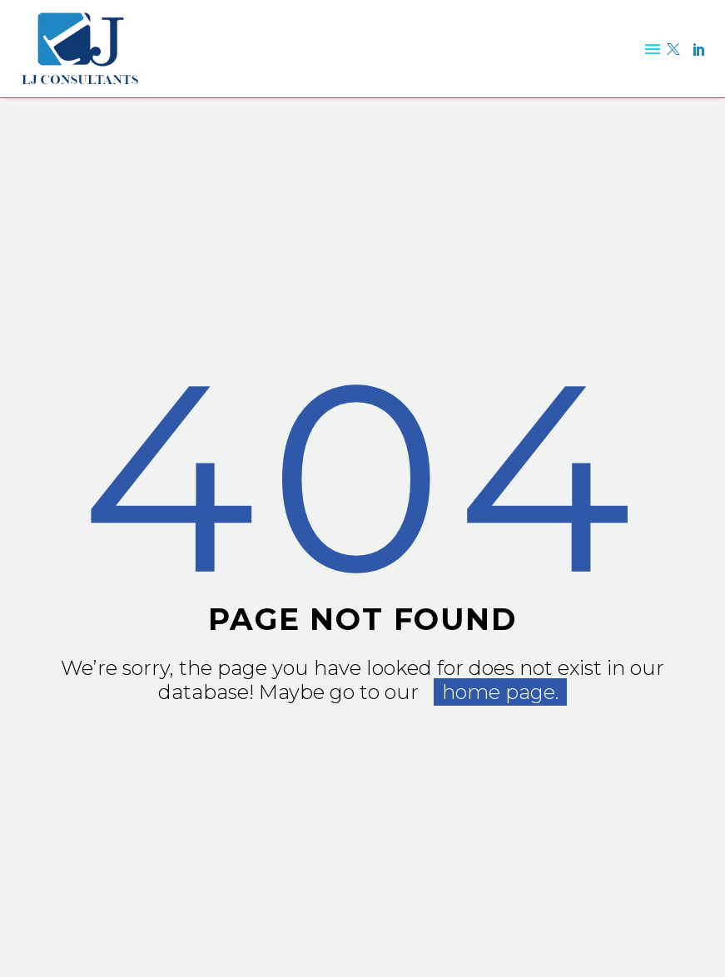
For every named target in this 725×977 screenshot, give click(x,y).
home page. (500, 692)
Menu (652, 49)
